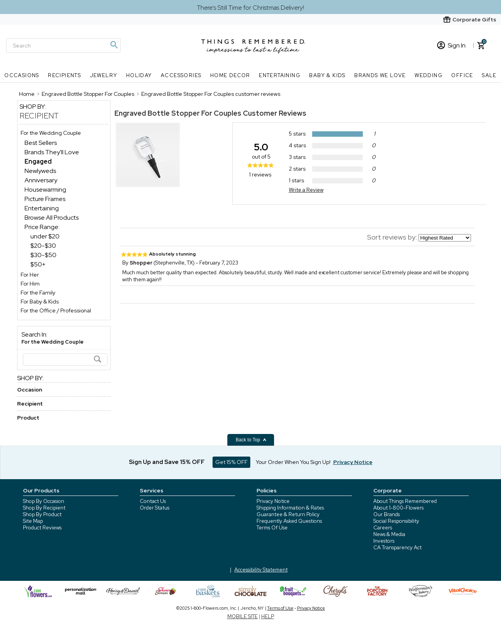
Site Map (33, 521)
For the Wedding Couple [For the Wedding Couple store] (51, 132)
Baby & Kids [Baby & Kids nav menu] (327, 75)
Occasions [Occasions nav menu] (21, 75)
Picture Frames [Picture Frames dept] (45, 199)
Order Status (154, 507)
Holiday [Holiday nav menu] (139, 75)
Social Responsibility (396, 521)
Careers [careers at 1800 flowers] (382, 527)
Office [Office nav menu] (462, 75)
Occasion (29, 389)
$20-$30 (43, 246)
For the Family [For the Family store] (38, 292)
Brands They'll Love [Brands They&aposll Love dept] (52, 152)
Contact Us (153, 501)
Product (28, 417)
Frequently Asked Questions (289, 521)
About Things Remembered (405, 501)
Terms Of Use (272, 527)
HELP (267, 616)
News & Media (389, 534)
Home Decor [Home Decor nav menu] (230, 75)
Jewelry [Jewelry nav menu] (104, 75)
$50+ (38, 264)
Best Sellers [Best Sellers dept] (41, 143)
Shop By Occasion (43, 501)
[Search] (63, 45)
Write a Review (306, 190)
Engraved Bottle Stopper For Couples (177, 113)
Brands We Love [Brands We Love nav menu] (380, 75)
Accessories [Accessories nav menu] (181, 75)
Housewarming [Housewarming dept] (45, 189)
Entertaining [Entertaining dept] (42, 208)
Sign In (451, 45)
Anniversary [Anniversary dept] (41, 180)
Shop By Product (42, 514)
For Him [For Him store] (30, 283)
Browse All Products (52, 217)
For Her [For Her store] (30, 274)
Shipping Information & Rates (290, 507)
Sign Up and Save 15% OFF (167, 462)
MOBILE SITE (242, 616)
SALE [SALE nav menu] (489, 75)
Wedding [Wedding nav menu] (429, 75)
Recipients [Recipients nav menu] (64, 75)
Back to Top (251, 440)
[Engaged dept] (38, 161)
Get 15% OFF (231, 462)
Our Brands (386, 514)
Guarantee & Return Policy (288, 514)
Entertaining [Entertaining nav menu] (280, 75)
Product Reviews (42, 527)
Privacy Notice (273, 501)
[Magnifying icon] (114, 44)
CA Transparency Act (397, 547)
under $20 (45, 236)
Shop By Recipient (44, 507)
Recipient (39, 116)
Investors (383, 541)
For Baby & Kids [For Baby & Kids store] (40, 301)
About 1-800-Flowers (398, 507)
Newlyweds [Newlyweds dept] (40, 171)
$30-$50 (43, 255)
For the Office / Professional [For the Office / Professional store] (56, 310)
